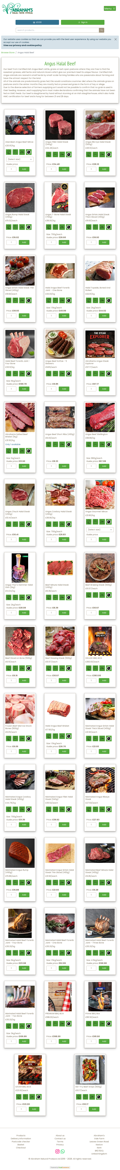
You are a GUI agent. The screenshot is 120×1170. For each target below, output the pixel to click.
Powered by (60, 1167)
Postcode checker (21, 1141)
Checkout (21, 1147)
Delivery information (21, 1138)
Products (20, 1135)
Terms (60, 1141)
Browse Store (8, 52)
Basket (20, 1144)
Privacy (60, 1144)
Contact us (60, 1138)
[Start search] (101, 30)
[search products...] (57, 30)
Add (24, 169)
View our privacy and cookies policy (22, 45)
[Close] (116, 39)
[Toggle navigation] (110, 8)
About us (60, 1135)
